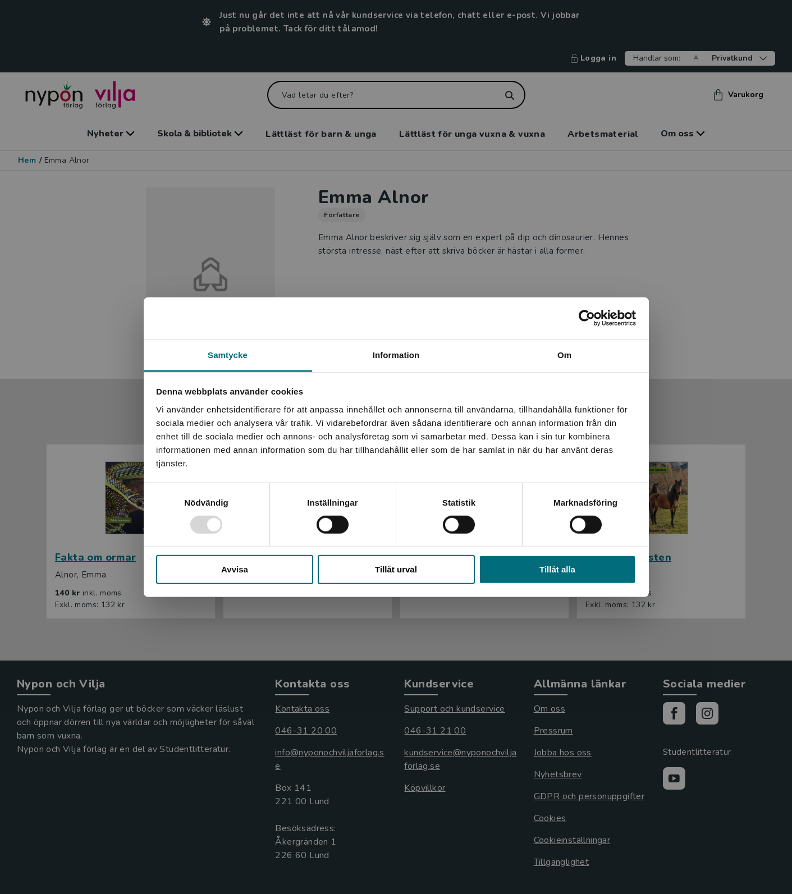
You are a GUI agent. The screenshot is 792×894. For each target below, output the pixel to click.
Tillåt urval (396, 569)
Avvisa (234, 569)
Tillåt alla (557, 569)
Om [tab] (564, 354)
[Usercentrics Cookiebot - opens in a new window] (587, 318)
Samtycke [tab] (228, 354)
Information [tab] (396, 354)
